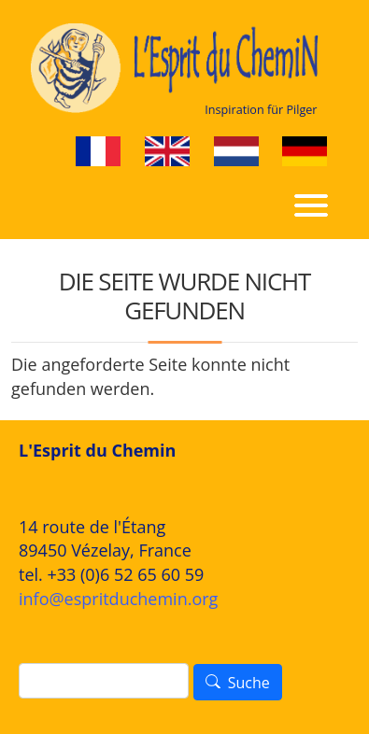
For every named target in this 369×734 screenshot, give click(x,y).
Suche (249, 682)
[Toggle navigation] (311, 202)
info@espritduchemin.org (118, 598)
